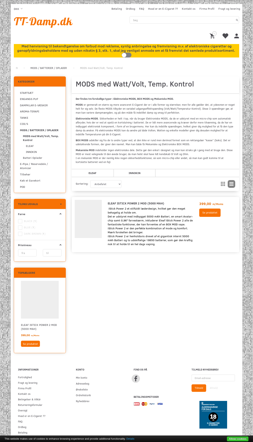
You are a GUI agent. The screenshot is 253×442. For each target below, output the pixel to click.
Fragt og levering (229, 8)
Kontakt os (188, 8)
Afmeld (214, 388)
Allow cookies (237, 438)
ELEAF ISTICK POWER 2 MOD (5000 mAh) (39, 327)
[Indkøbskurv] (213, 35)
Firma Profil (206, 8)
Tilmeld (199, 388)
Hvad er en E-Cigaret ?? (163, 8)
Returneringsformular (30, 404)
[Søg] (237, 20)
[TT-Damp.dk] (43, 21)
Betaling (116, 8)
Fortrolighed (25, 377)
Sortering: (82, 183)
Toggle (126, 55)
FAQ (141, 8)
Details (130, 438)
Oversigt (22, 410)
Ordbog (130, 8)
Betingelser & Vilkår (29, 399)
